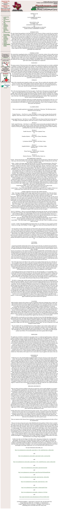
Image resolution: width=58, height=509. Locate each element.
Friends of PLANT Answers (6, 40)
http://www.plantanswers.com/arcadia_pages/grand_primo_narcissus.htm (34, 455)
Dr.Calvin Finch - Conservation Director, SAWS (7, 34)
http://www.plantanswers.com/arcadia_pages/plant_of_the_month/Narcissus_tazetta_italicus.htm (34, 461)
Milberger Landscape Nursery (6, 25)
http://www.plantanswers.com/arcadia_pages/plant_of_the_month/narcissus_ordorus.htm (34, 450)
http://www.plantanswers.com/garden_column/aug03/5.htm (34, 487)
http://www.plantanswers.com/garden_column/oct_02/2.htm (34, 492)
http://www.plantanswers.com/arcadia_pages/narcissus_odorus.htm (34, 477)
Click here (5, 87)
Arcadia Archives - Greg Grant (6, 37)
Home (5, 23)
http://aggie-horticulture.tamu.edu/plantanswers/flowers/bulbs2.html (34, 496)
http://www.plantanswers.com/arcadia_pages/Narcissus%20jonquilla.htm (34, 472)
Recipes (5, 43)
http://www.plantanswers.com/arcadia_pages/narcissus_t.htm (34, 481)
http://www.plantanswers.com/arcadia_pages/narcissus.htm (34, 467)
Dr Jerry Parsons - (6, 30)
